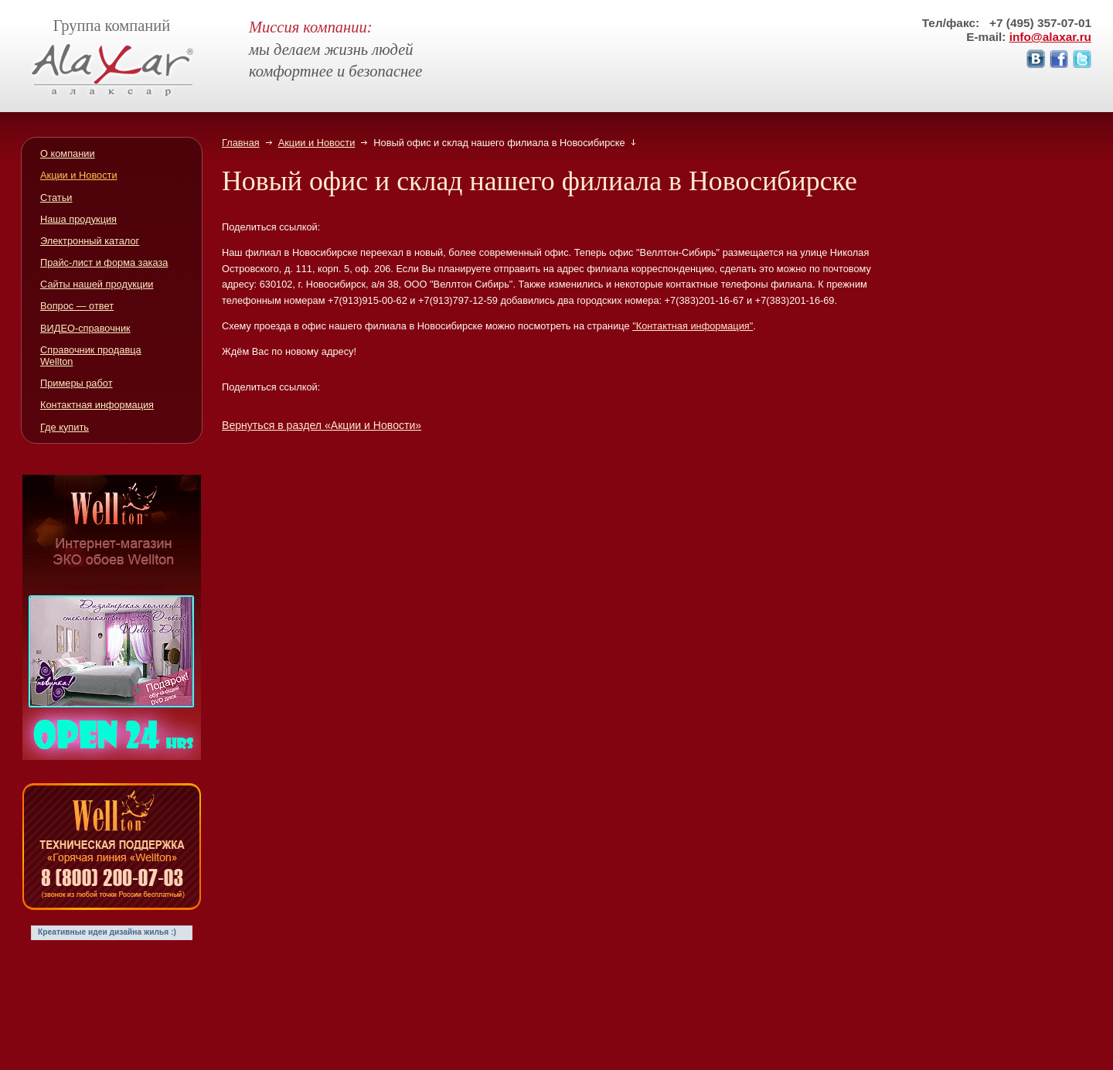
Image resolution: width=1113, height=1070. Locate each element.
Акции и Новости (317, 142)
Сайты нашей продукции (97, 284)
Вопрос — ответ (77, 306)
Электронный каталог (89, 241)
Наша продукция (78, 219)
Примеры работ (76, 383)
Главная (241, 142)
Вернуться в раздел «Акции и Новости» (321, 425)
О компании (67, 153)
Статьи (56, 197)
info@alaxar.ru (1050, 36)
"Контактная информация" (692, 326)
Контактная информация (97, 405)
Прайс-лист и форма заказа (104, 262)
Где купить (64, 427)
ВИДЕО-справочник (85, 328)
